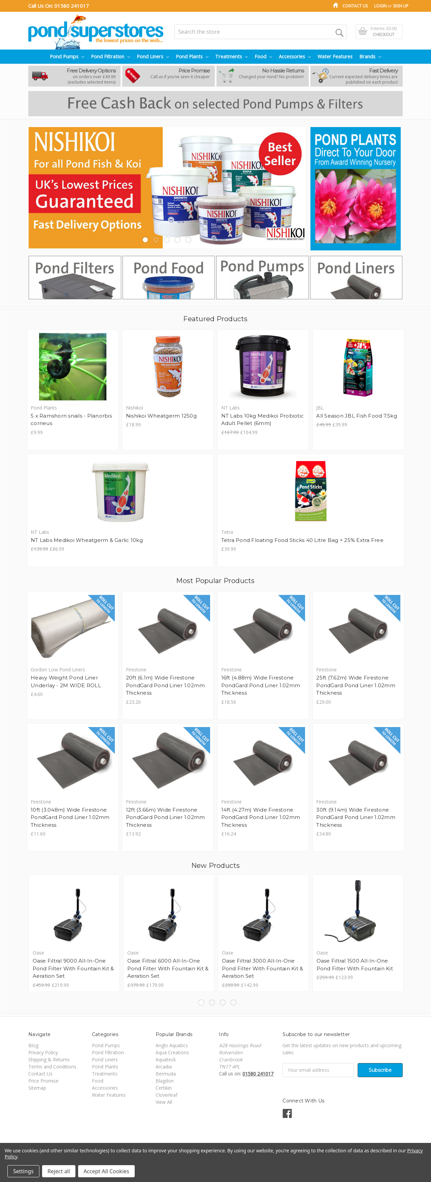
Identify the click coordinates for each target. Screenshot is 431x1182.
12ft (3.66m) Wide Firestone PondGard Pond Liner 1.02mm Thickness (165, 817)
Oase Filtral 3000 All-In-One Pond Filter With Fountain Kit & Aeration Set (262, 968)
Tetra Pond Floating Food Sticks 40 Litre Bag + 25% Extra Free (302, 540)
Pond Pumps (67, 56)
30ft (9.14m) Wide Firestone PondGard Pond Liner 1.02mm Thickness (355, 817)
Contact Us (355, 6)
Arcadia (164, 1066)
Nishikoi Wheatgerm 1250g (161, 416)
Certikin (164, 1088)
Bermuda (166, 1073)
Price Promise (43, 1081)
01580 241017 (71, 5)
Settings (23, 1171)
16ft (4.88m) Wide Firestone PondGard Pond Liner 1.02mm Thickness (260, 685)
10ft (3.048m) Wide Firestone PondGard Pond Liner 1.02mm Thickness (70, 817)
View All (164, 1102)
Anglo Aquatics (172, 1045)
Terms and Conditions (52, 1066)
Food (263, 56)
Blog (33, 1045)
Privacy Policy (43, 1052)
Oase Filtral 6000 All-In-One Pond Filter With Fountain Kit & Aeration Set (168, 968)
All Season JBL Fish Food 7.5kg (356, 416)
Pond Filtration (110, 56)
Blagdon (165, 1081)
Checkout (383, 34)
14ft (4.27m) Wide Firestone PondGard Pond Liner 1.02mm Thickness (260, 817)
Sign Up (400, 6)
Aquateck (166, 1059)
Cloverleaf (166, 1095)
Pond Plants (192, 56)
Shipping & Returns (49, 1059)
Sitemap (37, 1088)
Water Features (335, 56)
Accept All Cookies (106, 1171)
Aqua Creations (172, 1052)
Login (380, 6)
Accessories (295, 56)
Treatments (231, 56)
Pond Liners (153, 56)
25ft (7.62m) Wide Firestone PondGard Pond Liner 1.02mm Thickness (355, 685)
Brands (370, 56)
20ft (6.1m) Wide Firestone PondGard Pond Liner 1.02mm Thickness (165, 685)
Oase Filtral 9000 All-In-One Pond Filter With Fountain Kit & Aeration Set (73, 968)
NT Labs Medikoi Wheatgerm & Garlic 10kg (87, 540)
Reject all (58, 1171)
